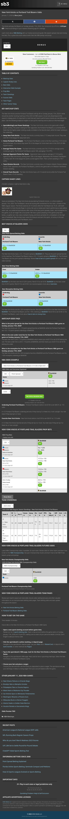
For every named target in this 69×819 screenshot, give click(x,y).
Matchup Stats (8, 79)
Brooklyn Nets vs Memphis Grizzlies (15, 684)
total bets (54, 284)
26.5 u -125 (41, 482)
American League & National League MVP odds (20, 730)
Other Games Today (10, 104)
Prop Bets (6, 91)
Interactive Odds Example (12, 88)
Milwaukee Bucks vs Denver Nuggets (15, 700)
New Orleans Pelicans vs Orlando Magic (16, 681)
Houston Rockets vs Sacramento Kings (16, 706)
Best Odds (6, 85)
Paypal (29, 647)
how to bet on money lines (37, 314)
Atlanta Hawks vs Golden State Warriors (16, 703)
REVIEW (9, 64)
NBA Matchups (9, 717)
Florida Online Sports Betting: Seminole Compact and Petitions (26, 767)
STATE (7, 43)
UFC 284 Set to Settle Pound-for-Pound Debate (20, 745)
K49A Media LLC (7, 802)
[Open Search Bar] (58, 4)
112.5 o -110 (42, 469)
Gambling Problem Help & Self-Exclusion (34, 793)
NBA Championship (17, 553)
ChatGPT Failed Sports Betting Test (16, 751)
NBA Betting (18, 33)
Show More (7, 497)
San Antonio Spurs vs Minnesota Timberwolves (19, 694)
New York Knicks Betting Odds (13, 608)
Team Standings (8, 94)
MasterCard (49, 644)
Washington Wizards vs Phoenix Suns (15, 697)
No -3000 (41, 450)
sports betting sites (20, 632)
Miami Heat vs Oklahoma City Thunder (16, 690)
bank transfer (7, 647)
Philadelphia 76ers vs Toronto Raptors (16, 687)
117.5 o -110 (42, 459)
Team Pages (7, 101)
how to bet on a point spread (45, 258)
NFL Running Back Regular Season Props (18, 735)
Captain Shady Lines (10, 82)
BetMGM (39, 254)
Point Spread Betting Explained (14, 761)
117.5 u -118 (42, 461)
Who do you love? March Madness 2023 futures (20, 740)
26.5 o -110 (41, 480)
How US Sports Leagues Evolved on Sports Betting (22, 772)
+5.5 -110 (51, 383)
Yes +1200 (41, 448)
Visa (38, 644)
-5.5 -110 (51, 381)
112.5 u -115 (42, 472)
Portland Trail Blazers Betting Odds (15, 611)
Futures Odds (7, 98)
